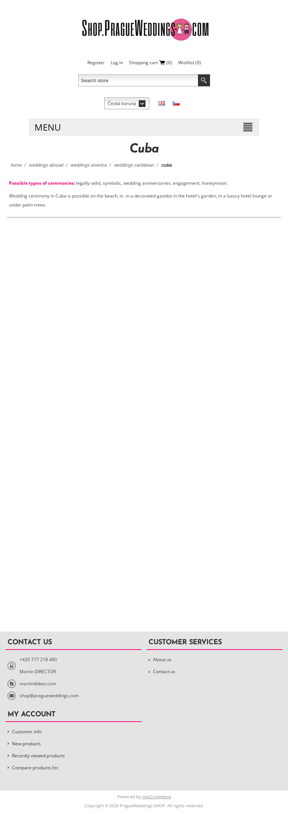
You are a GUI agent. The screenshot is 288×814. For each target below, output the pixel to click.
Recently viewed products (38, 755)
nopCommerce (156, 796)
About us (162, 659)
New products (26, 743)
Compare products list (35, 767)
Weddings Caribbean (134, 165)
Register (96, 62)
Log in (117, 62)
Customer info (27, 731)
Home (16, 165)
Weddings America (88, 165)
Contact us (164, 671)
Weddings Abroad (46, 165)
